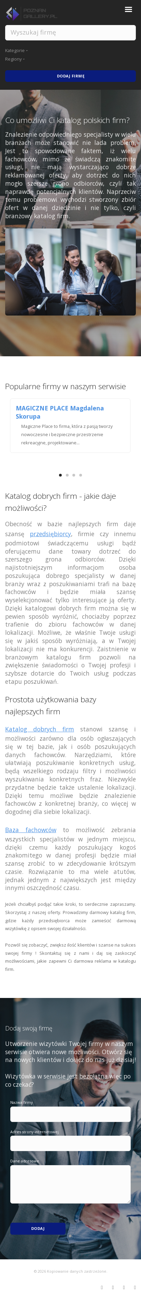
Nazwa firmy (21, 1102)
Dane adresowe (24, 1160)
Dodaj (38, 1228)
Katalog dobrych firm (39, 729)
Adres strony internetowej (34, 1131)
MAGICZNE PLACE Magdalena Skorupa (60, 412)
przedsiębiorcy (50, 534)
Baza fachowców (30, 830)
